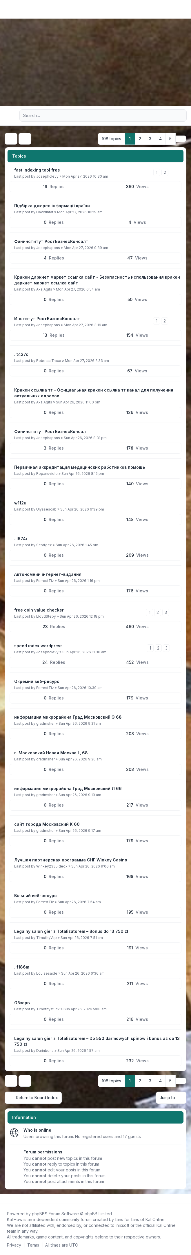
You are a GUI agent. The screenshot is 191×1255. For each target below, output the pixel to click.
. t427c (21, 354)
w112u (20, 502)
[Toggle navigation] (184, 9)
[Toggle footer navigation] (184, 1199)
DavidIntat (44, 212)
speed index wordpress (38, 645)
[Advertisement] (95, 62)
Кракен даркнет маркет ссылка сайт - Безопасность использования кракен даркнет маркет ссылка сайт (97, 280)
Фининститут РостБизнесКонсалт (51, 241)
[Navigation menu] (11, 115)
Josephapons (48, 248)
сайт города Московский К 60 (47, 824)
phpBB (38, 1213)
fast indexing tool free (37, 169)
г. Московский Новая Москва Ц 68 (51, 752)
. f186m (21, 966)
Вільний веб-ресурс (35, 895)
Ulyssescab (46, 509)
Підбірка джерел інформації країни (52, 205)
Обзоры (22, 1002)
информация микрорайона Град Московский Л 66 (68, 788)
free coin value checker (39, 609)
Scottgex (44, 545)
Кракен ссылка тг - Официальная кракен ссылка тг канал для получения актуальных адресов (93, 392)
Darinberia (45, 1050)
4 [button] (160, 138)
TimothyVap (46, 937)
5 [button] (170, 138)
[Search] (170, 115)
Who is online (37, 1130)
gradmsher (45, 723)
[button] (180, 139)
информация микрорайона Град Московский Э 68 (68, 717)
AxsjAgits (44, 289)
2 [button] (140, 138)
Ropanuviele (47, 473)
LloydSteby (46, 616)
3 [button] (150, 138)
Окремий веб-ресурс (36, 681)
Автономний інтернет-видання (47, 574)
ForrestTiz (45, 580)
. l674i (20, 538)
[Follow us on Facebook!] (6, 1199)
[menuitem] (177, 9)
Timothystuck (48, 1009)
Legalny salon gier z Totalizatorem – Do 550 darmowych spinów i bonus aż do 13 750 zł (97, 1041)
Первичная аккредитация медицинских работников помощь (79, 467)
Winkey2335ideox (52, 866)
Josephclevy (47, 176)
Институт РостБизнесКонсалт (47, 318)
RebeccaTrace (48, 360)
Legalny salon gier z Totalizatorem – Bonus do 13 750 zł (71, 931)
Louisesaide (46, 973)
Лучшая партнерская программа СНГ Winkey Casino (70, 859)
